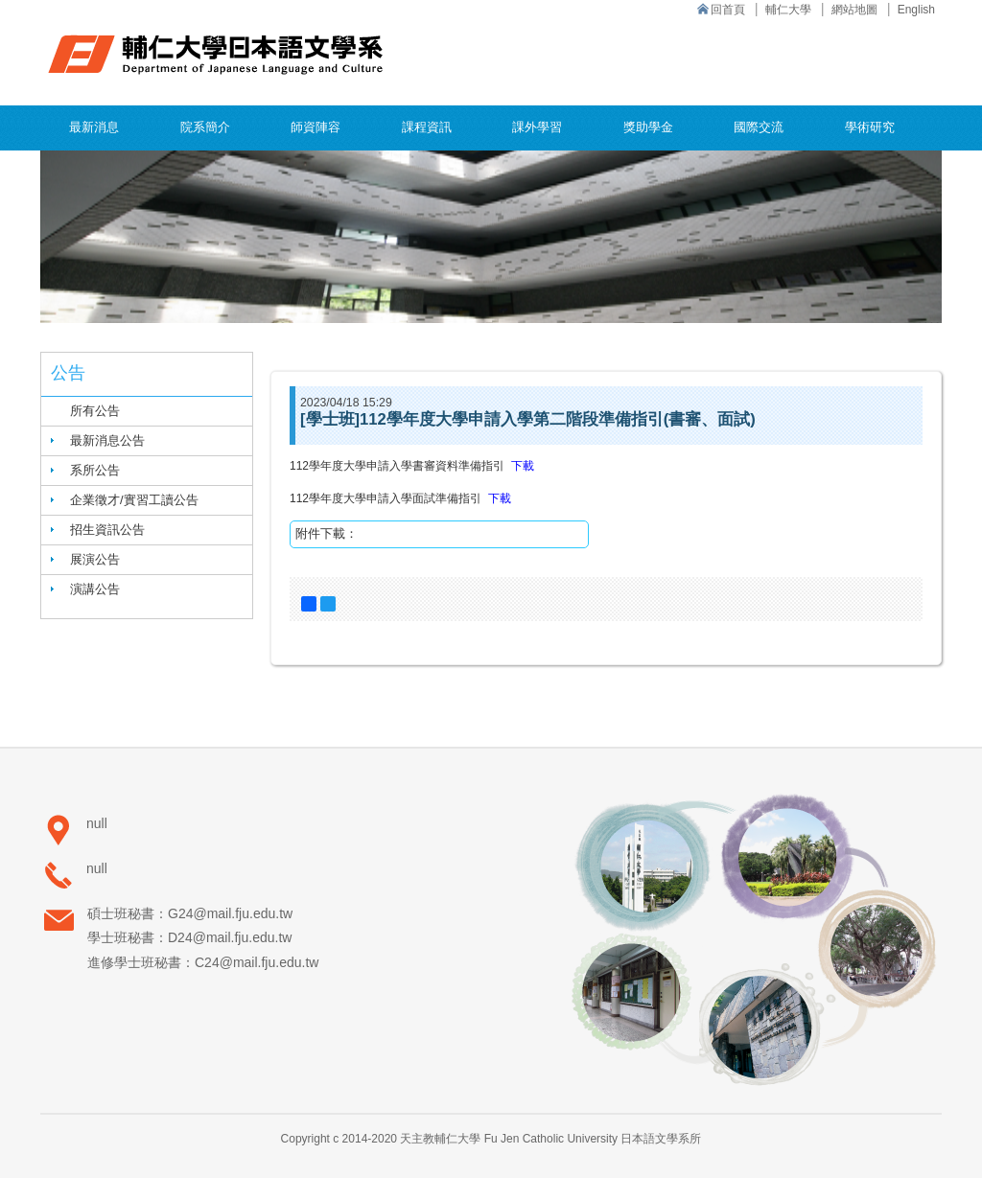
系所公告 (95, 470)
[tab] (146, 440)
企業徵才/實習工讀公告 (134, 500)
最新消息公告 (107, 440)
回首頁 (728, 9)
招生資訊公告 (107, 529)
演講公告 (95, 589)
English (916, 9)
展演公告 (95, 559)
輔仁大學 (788, 9)
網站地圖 (854, 9)
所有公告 (95, 411)
